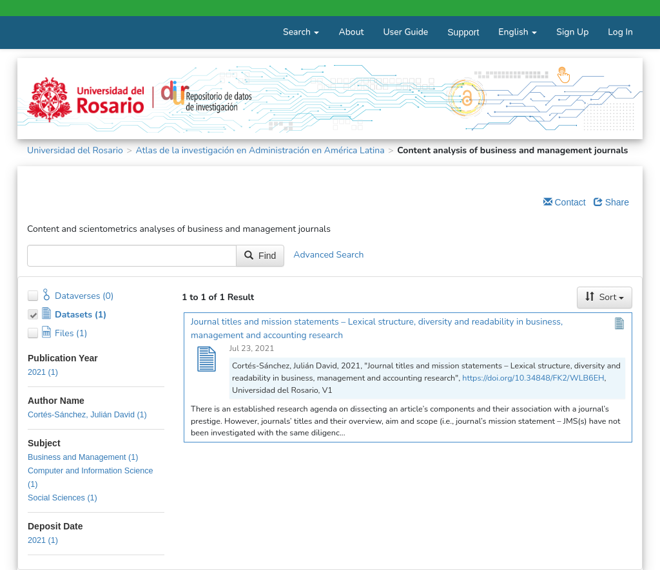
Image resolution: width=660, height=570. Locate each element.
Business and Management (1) (83, 457)
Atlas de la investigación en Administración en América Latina (259, 150)
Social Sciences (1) (62, 497)
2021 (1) (43, 372)
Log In (620, 32)
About (351, 32)
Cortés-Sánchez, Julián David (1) (87, 414)
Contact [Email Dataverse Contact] (564, 202)
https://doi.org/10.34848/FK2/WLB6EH (533, 377)
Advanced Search (328, 255)
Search (301, 32)
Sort (604, 297)
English (517, 32)
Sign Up (572, 32)
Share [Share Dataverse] (611, 202)
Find (260, 256)
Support (463, 32)
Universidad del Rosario (75, 150)
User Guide (405, 32)
